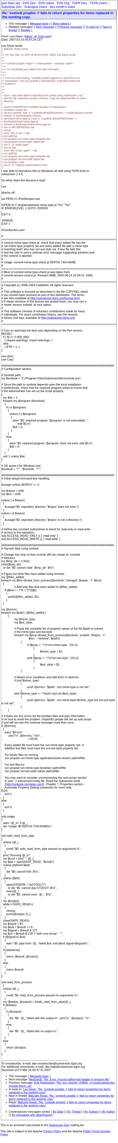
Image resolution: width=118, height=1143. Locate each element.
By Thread (74, 1111)
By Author (108, 1111)
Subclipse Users (35, 7)
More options (61, 23)
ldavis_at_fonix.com (38, 36)
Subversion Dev (59, 1125)
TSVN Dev (79, 3)
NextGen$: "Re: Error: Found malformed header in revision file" (69, 1079)
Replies (26, 30)
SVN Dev (28, 3)
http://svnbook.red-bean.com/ (24, 784)
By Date (58, 1111)
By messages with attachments (32, 1115)
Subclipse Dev (11, 7)
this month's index (62, 7)
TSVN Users (98, 3)
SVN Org (63, 3)
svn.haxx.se (10, 3)
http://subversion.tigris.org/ (58, 317)
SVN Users (46, 3)
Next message (45, 26)
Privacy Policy (52, 1131)
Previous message (70, 26)
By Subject (91, 1111)
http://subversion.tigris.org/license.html (55, 298)
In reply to (92, 26)
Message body (39, 23)
